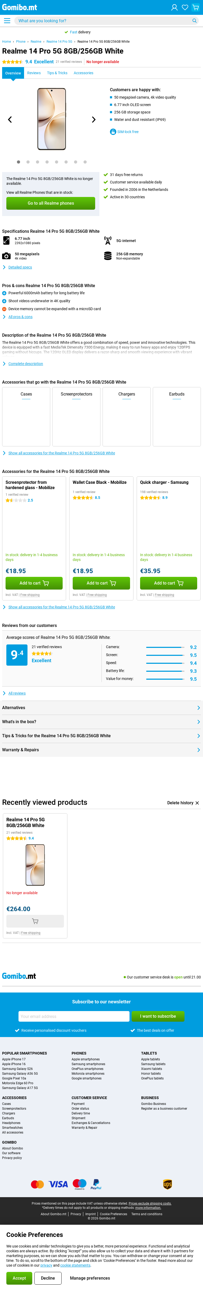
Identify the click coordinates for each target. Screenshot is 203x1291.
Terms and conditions (146, 1214)
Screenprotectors (14, 1108)
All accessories (12, 1132)
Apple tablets (150, 1059)
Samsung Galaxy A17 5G (20, 1088)
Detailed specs (17, 267)
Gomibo (9, 1142)
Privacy (76, 1214)
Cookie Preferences (113, 1214)
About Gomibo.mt (53, 1214)
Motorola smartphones (88, 1073)
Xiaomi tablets (151, 1069)
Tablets (149, 1053)
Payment (78, 1104)
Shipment (78, 1118)
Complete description (22, 364)
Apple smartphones (86, 1059)
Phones (79, 1053)
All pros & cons (17, 317)
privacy (46, 1265)
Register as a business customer (164, 1108)
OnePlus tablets (152, 1078)
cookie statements (75, 1265)
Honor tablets (151, 1073)
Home (6, 41)
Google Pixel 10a (14, 1078)
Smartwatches (12, 1128)
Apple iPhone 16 (14, 1064)
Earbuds (8, 1118)
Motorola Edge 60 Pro (17, 1083)
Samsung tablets (153, 1064)
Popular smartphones (24, 1053)
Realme (36, 41)
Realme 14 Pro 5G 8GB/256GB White (103, 41)
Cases (6, 1104)
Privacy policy (12, 1158)
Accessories (14, 1098)
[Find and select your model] (106, 20)
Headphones (11, 1123)
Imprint (90, 1214)
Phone (20, 41)
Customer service (89, 1098)
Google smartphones (87, 1078)
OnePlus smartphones (87, 1069)
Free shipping (30, 595)
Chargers (8, 1113)
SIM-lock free (124, 132)
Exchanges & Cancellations (91, 1123)
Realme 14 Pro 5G (59, 41)
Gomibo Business (153, 1104)
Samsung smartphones (88, 1064)
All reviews (14, 693)
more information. (148, 1208)
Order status (80, 1108)
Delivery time (81, 1113)
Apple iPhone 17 (14, 1059)
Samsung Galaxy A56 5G (20, 1073)
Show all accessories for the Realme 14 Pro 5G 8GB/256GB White (58, 453)
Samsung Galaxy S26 (17, 1069)
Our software (11, 1153)
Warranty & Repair (84, 1128)
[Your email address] (74, 1016)
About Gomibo (12, 1148)
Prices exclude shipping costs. (150, 1203)
